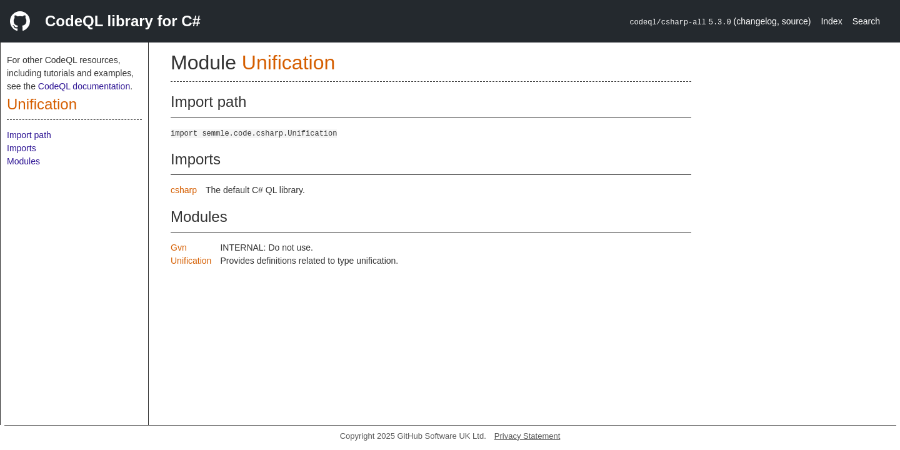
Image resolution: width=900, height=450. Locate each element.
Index (831, 21)
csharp (184, 190)
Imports (21, 148)
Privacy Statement (527, 436)
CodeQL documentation (84, 86)
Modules (23, 161)
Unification (42, 104)
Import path (29, 135)
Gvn (179, 247)
